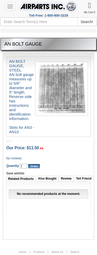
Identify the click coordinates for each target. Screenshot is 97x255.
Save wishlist (15, 173)
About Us (57, 251)
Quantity (12, 166)
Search (74, 251)
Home (22, 251)
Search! (87, 22)
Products (38, 251)
